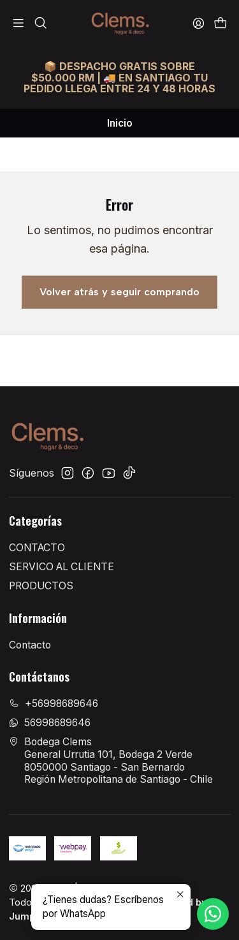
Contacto (30, 645)
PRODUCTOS (41, 586)
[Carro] (220, 23)
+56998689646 (53, 704)
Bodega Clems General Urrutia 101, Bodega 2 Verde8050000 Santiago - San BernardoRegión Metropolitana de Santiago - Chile (111, 760)
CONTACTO (37, 548)
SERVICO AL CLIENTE (61, 567)
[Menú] (19, 23)
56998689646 (50, 723)
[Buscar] (40, 23)
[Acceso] (198, 23)
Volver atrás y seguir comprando (119, 292)
